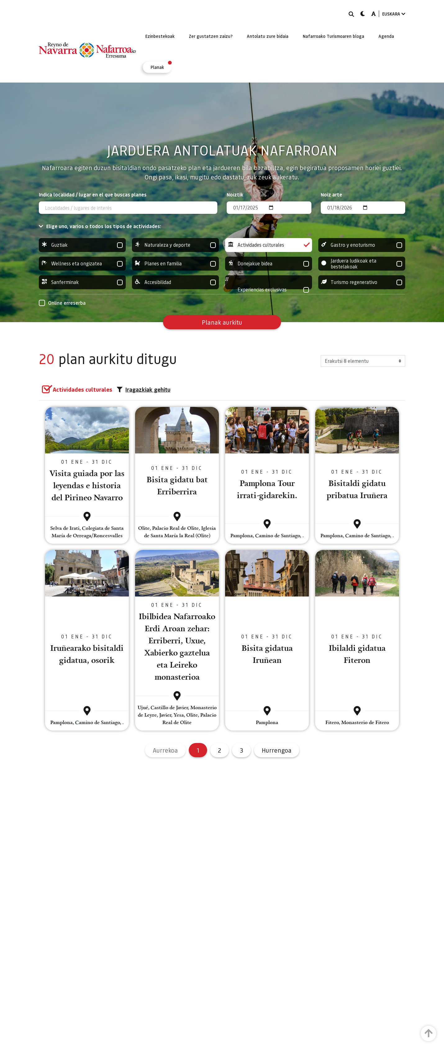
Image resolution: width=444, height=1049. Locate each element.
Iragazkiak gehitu (143, 389)
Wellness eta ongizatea (82, 264)
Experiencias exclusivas (268, 290)
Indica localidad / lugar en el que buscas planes (93, 194)
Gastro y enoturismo (361, 245)
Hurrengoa (277, 750)
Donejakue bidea (268, 264)
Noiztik (235, 194)
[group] (82, 245)
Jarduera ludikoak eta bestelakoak (361, 264)
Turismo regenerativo (361, 282)
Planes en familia (175, 264)
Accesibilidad (175, 282)
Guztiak (82, 245)
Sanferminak (82, 282)
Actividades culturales (268, 245)
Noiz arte (331, 194)
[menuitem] (160, 36)
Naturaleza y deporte (175, 245)
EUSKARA (393, 14)
